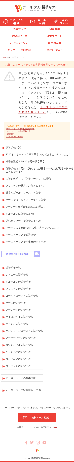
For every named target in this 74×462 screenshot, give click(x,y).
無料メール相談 (40, 417)
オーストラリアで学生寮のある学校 (26, 241)
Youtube (44, 442)
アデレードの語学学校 (18, 309)
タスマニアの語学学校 (18, 358)
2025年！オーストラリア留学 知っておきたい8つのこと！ (38, 154)
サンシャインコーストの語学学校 (24, 330)
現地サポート (54, 36)
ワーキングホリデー (19, 43)
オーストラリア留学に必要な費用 (20, 129)
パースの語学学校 (16, 302)
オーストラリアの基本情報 (21, 378)
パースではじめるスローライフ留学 (26, 199)
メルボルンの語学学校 (18, 281)
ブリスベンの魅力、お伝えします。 (26, 185)
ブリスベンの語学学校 (18, 288)
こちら (54, 427)
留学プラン (19, 29)
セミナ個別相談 (19, 50)
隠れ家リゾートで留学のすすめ (23, 220)
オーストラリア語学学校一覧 (18, 131)
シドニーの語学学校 (17, 274)
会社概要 (10, 134)
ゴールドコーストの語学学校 (22, 295)
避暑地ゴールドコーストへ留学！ (24, 192)
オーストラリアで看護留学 (21, 234)
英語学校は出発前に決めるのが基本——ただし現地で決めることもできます (39, 170)
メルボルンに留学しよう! (20, 213)
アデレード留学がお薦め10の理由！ (26, 206)
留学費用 (54, 29)
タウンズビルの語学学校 (19, 344)
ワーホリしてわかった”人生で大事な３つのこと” (33, 227)
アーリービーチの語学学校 (21, 337)
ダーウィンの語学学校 (18, 365)
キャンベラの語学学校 (18, 351)
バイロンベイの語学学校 (19, 316)
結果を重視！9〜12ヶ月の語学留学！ (26, 161)
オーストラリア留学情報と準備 (23, 390)
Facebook (27, 442)
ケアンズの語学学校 (17, 323)
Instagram (39, 442)
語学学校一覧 (19, 36)
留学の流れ (54, 43)
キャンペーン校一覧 (14, 137)
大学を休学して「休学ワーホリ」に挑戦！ (29, 178)
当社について (54, 50)
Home (5, 57)
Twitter (33, 442)
